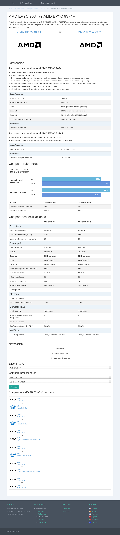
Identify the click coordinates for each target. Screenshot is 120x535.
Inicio (12, 3)
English (94, 508)
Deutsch (94, 511)
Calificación (42, 514)
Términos (66, 508)
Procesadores (26, 3)
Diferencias (60, 349)
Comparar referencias (60, 353)
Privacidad (67, 511)
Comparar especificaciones (60, 358)
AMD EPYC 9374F (91, 31)
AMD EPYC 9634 (29, 31)
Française (94, 514)
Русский (94, 522)
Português (95, 519)
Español (94, 517)
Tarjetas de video (46, 3)
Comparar (14, 387)
